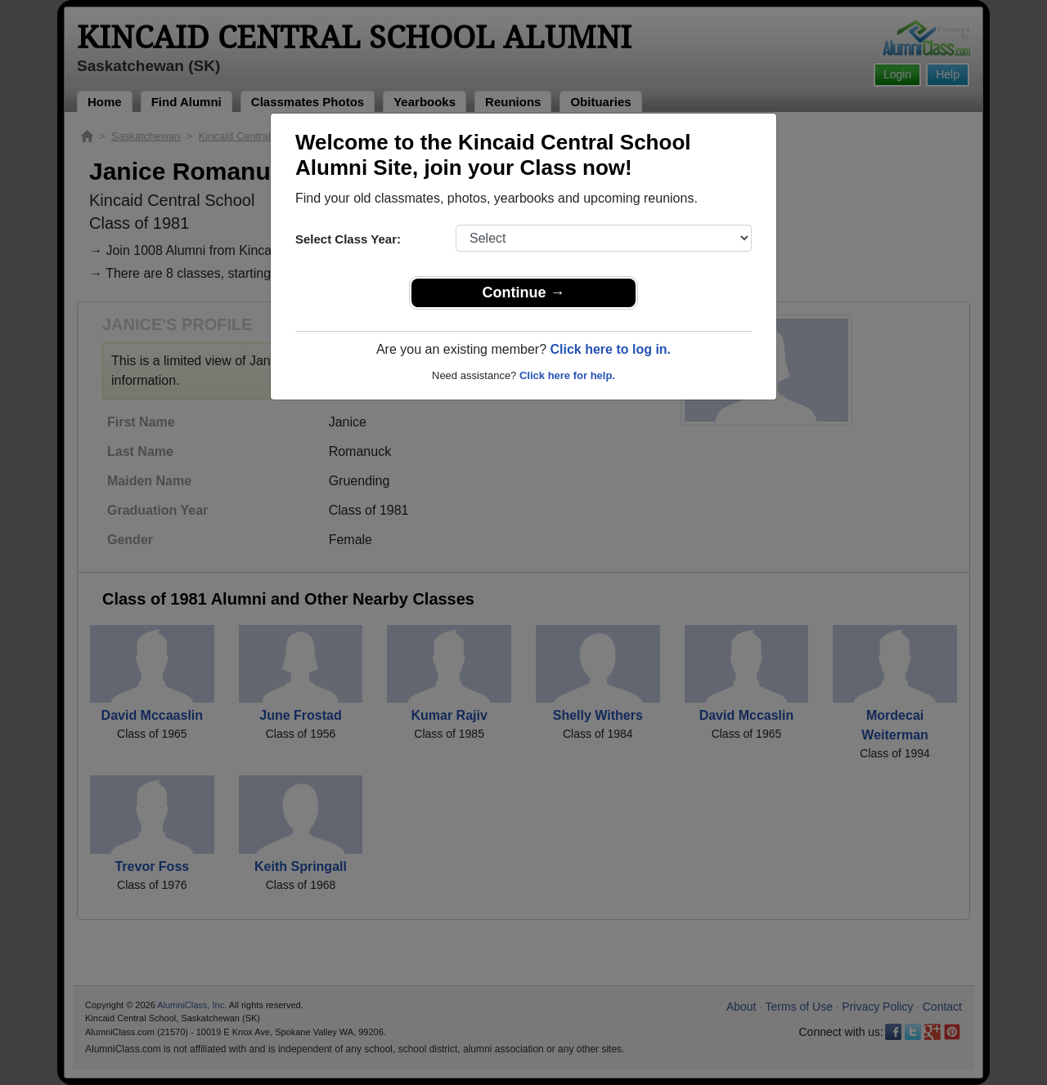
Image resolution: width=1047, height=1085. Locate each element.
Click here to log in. (610, 349)
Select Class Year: (348, 239)
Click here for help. (567, 375)
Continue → (524, 292)
